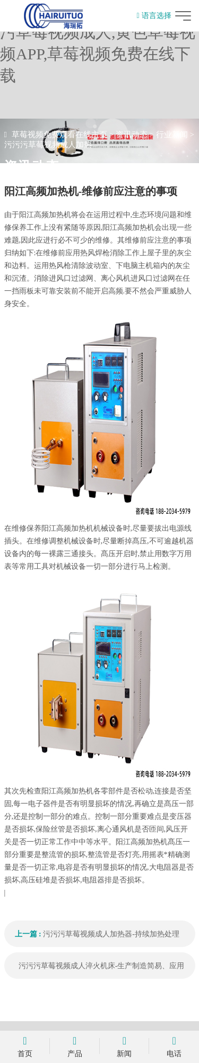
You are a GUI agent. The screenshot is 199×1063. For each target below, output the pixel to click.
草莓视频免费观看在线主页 (59, 134)
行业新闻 (172, 134)
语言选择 (153, 16)
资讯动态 (132, 134)
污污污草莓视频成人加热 (48, 144)
